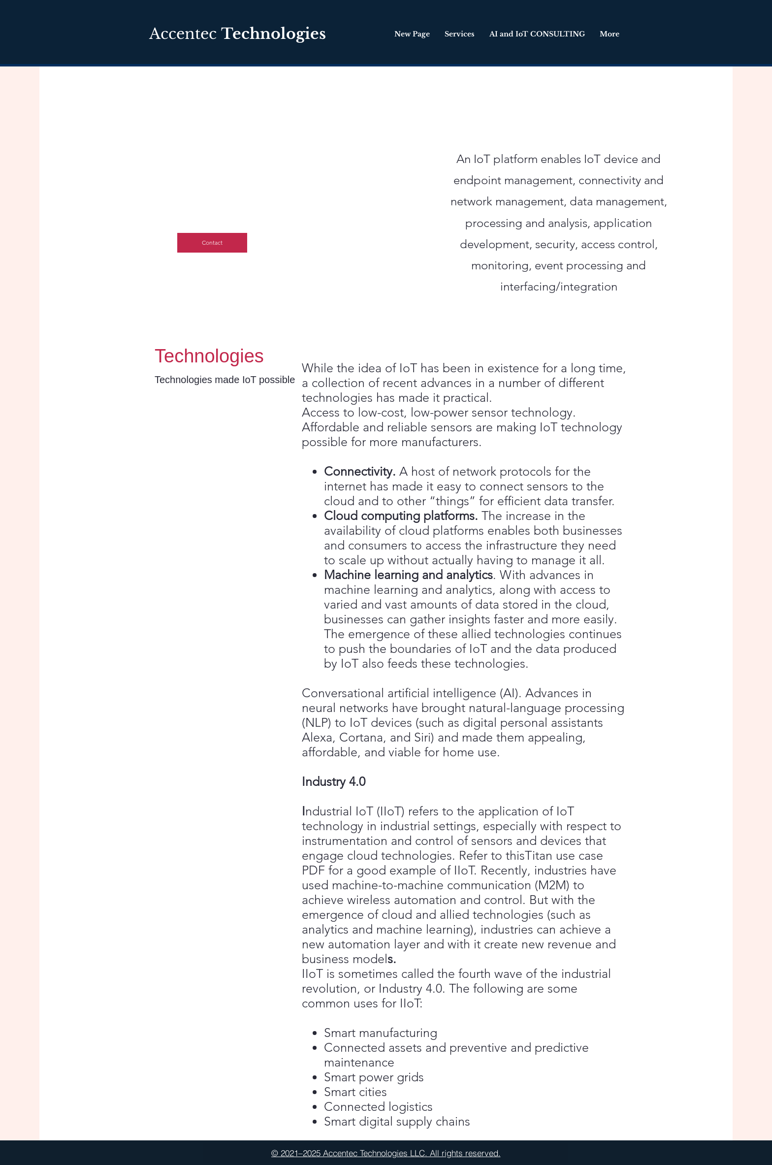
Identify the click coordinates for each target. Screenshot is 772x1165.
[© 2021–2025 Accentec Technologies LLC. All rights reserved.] (385, 1153)
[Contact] (212, 243)
